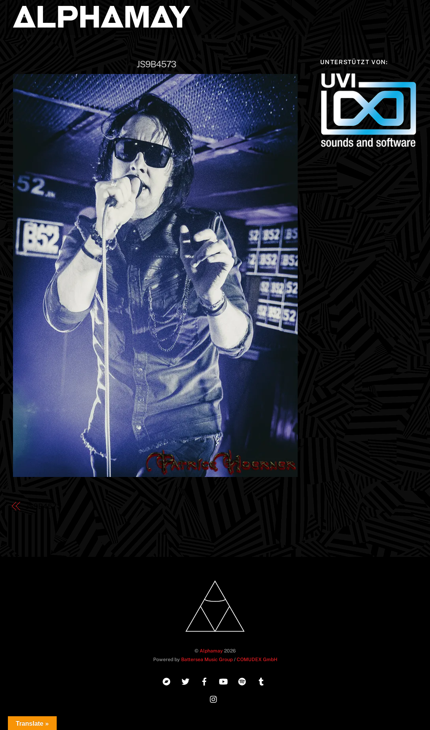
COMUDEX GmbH (257, 659)
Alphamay (211, 651)
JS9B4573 (156, 64)
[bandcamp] (166, 680)
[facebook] (204, 680)
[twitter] (185, 680)
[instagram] (214, 698)
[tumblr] (261, 680)
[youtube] (223, 680)
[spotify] (242, 680)
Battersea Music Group (207, 659)
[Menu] (405, 10)
